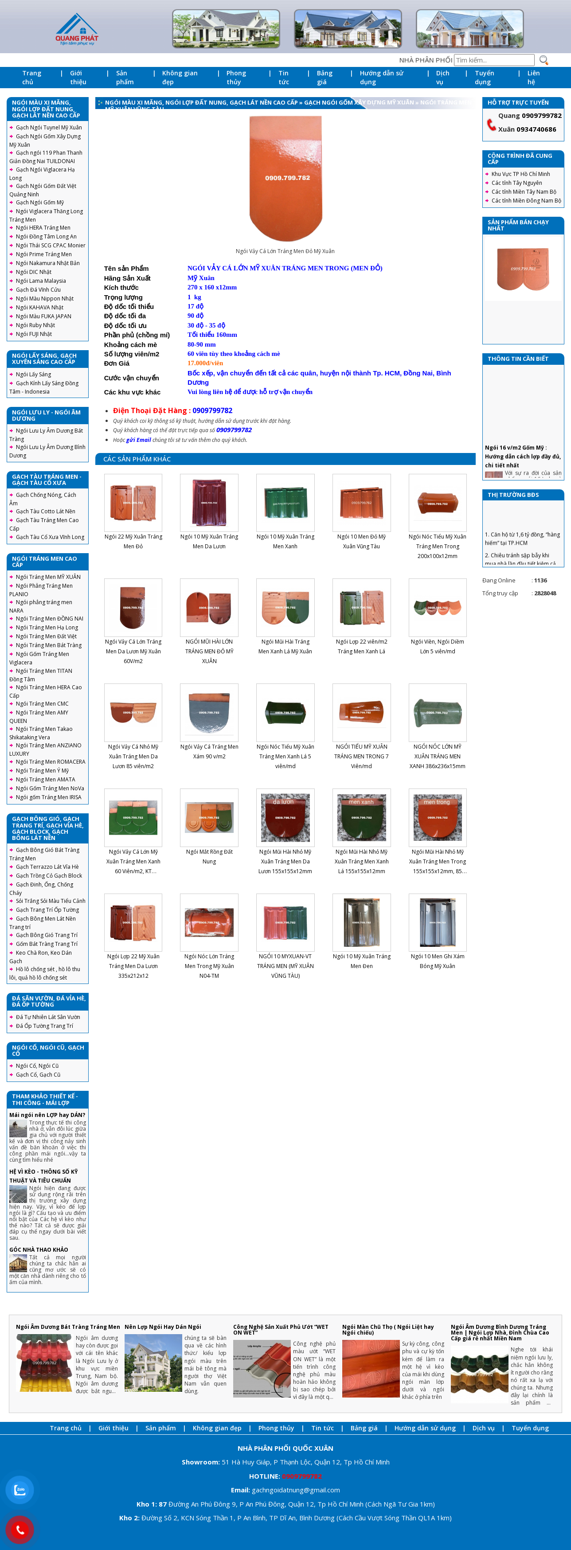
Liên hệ (534, 77)
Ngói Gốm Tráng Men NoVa (50, 788)
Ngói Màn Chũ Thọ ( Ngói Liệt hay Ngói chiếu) (388, 1329)
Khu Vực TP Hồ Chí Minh (521, 174)
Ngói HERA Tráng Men (43, 227)
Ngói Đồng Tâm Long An (46, 236)
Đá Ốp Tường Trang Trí (44, 1026)
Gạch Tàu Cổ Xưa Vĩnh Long (50, 537)
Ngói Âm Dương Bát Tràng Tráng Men (68, 1327)
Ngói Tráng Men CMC (42, 703)
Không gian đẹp (180, 77)
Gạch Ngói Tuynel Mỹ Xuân (49, 127)
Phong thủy (236, 77)
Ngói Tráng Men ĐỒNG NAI (49, 618)
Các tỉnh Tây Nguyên (517, 183)
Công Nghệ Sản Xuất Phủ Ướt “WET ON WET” (281, 1329)
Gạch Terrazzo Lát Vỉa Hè (47, 867)
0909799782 (542, 115)
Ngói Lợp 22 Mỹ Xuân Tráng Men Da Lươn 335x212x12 (133, 966)
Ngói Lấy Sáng (33, 374)
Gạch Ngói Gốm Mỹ (40, 202)
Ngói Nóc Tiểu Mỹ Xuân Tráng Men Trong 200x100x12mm (437, 546)
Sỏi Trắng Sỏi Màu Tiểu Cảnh (51, 901)
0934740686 (536, 129)
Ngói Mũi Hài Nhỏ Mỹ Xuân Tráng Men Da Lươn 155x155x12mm (285, 861)
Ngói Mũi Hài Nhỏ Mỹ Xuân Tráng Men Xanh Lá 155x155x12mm (362, 861)
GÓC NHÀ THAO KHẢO (38, 1249)
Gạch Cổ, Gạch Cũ (38, 1074)
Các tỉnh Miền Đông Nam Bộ (526, 200)
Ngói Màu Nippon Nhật (45, 298)
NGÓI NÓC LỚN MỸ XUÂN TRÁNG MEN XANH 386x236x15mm (437, 756)
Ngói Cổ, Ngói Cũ (37, 1066)
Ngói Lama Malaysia (41, 281)
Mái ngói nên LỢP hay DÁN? (47, 1115)
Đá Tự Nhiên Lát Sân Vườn (48, 1017)
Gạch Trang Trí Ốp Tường (47, 910)
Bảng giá (324, 77)
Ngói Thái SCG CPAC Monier (51, 245)
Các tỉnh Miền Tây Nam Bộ (524, 191)
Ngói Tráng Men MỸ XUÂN (48, 577)
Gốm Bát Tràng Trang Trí (47, 944)
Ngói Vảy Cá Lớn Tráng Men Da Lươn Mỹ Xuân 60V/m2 (133, 651)
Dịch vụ (443, 77)
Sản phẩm (125, 77)
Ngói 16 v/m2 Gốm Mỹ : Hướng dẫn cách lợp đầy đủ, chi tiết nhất (523, 471)
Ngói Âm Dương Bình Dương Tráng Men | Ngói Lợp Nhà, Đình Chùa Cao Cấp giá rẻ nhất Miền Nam (500, 1332)
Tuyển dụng (484, 77)
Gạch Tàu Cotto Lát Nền (45, 511)
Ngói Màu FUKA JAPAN (43, 316)
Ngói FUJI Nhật (34, 334)
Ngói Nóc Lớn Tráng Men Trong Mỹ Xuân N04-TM (209, 966)
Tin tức (283, 77)
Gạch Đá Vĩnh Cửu (38, 289)
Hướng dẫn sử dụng (381, 77)
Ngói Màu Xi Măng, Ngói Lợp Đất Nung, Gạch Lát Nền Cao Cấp (201, 102)
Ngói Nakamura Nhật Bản (48, 263)
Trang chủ (31, 77)
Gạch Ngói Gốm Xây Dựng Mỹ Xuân (359, 102)
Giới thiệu (78, 77)
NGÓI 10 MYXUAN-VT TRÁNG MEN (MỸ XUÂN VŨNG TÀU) (285, 966)
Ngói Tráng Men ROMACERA (51, 761)
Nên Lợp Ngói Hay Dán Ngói (163, 1327)
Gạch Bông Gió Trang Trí (47, 935)
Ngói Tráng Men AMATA (45, 779)
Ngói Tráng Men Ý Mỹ (42, 770)
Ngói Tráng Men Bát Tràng (49, 645)
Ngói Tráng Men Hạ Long (47, 627)
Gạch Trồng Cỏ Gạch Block (49, 875)
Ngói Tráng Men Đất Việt (46, 636)
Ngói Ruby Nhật (35, 325)
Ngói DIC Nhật (33, 272)
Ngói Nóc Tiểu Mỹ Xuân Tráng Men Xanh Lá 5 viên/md (285, 756)
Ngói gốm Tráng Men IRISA (49, 797)
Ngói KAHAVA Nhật (39, 307)
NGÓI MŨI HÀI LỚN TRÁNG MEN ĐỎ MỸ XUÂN (209, 651)
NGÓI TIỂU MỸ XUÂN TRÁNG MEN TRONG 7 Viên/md (361, 756)
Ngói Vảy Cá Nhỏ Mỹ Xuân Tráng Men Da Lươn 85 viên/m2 (133, 756)
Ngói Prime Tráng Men (44, 254)
